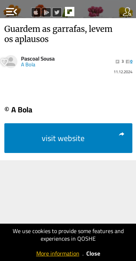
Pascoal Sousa (38, 58)
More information (57, 253)
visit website (83, 138)
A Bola (28, 64)
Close (93, 253)
